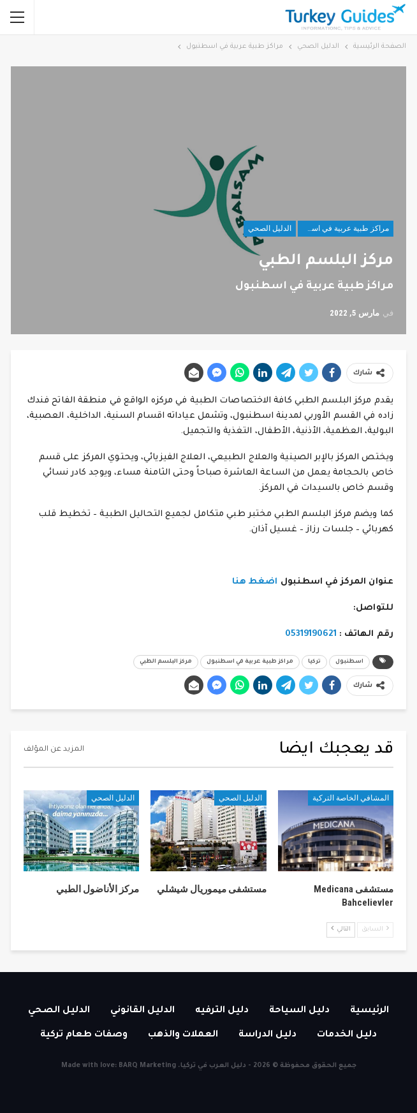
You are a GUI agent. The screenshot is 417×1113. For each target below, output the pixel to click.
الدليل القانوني (142, 1011)
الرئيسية (369, 1011)
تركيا (314, 662)
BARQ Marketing (147, 1066)
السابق (375, 929)
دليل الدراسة (267, 1035)
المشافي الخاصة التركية (350, 797)
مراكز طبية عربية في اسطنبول (343, 228)
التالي (341, 929)
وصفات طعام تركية (84, 1035)
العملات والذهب (183, 1035)
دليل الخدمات (347, 1035)
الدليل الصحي (269, 228)
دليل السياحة (299, 1011)
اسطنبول (349, 662)
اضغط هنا (255, 582)
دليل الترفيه (222, 1011)
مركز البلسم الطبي (166, 662)
